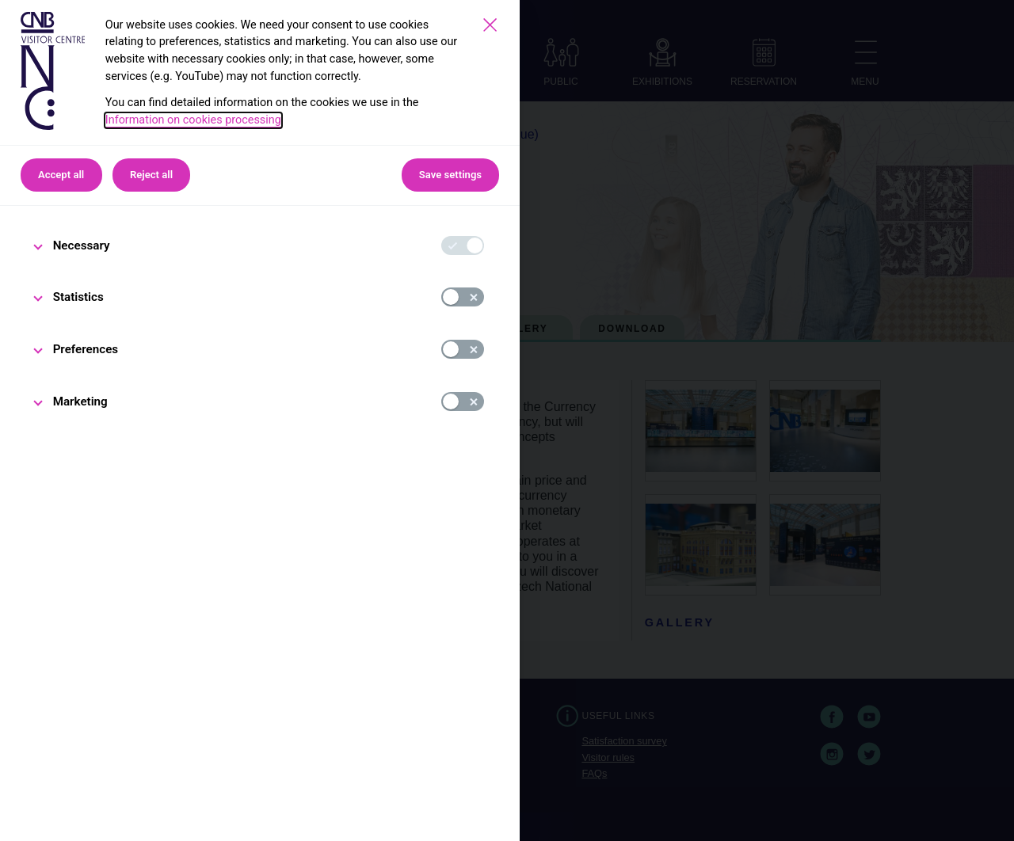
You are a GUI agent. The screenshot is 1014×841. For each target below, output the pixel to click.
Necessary (81, 245)
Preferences (86, 349)
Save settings (450, 175)
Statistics (78, 297)
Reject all (151, 175)
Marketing (80, 401)
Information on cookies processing (193, 120)
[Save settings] (490, 25)
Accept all (61, 175)
